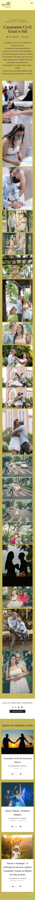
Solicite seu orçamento (17, 711)
